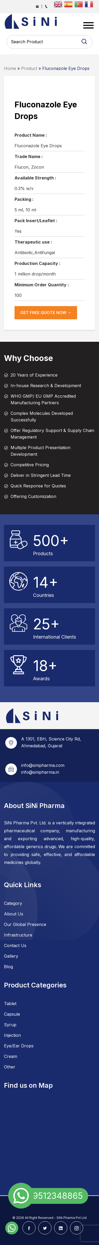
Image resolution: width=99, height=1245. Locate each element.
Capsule (12, 1014)
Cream (10, 1056)
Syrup (10, 1024)
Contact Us (15, 945)
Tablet (10, 1003)
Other (9, 1067)
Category (13, 903)
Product (29, 68)
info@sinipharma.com (42, 765)
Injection (12, 1035)
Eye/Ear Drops (19, 1045)
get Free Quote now (45, 312)
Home (10, 68)
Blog (8, 966)
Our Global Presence (25, 924)
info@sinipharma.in (40, 772)
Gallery (11, 956)
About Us (13, 913)
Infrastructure (18, 935)
